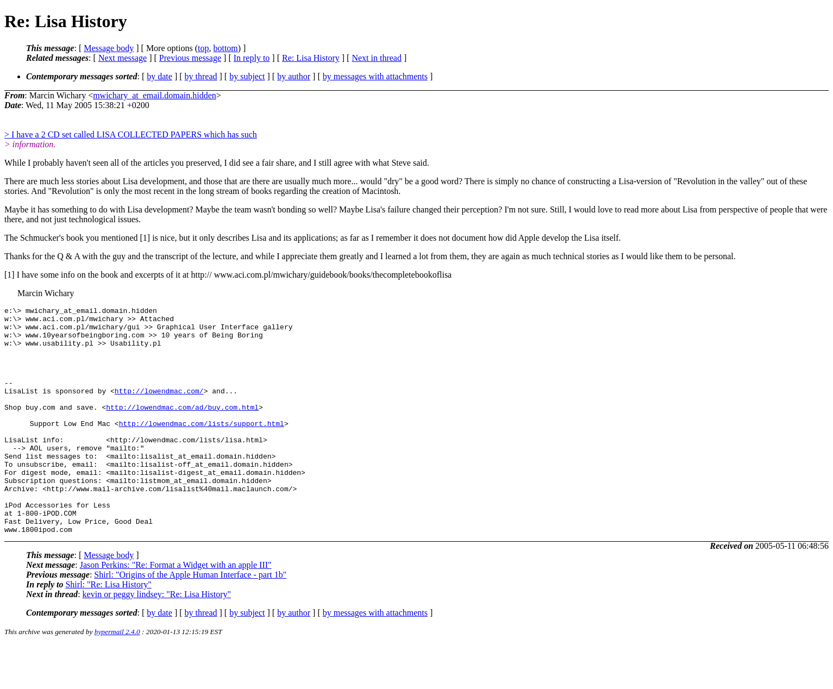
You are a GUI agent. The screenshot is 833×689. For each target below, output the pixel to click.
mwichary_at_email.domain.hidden (154, 95)
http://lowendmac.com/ (159, 407)
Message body (109, 48)
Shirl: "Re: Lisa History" (108, 628)
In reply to (252, 57)
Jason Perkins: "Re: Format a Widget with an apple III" (176, 608)
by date (159, 76)
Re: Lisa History (311, 57)
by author (293, 76)
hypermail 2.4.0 (117, 676)
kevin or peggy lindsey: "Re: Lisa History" (157, 638)
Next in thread (377, 57)
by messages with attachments (375, 76)
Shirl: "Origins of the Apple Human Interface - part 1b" (190, 618)
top (203, 48)
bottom (225, 48)
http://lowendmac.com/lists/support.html (201, 446)
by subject (247, 76)
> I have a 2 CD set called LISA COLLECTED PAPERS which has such (130, 134)
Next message (122, 57)
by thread (201, 76)
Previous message (190, 57)
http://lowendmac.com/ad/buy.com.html (182, 426)
